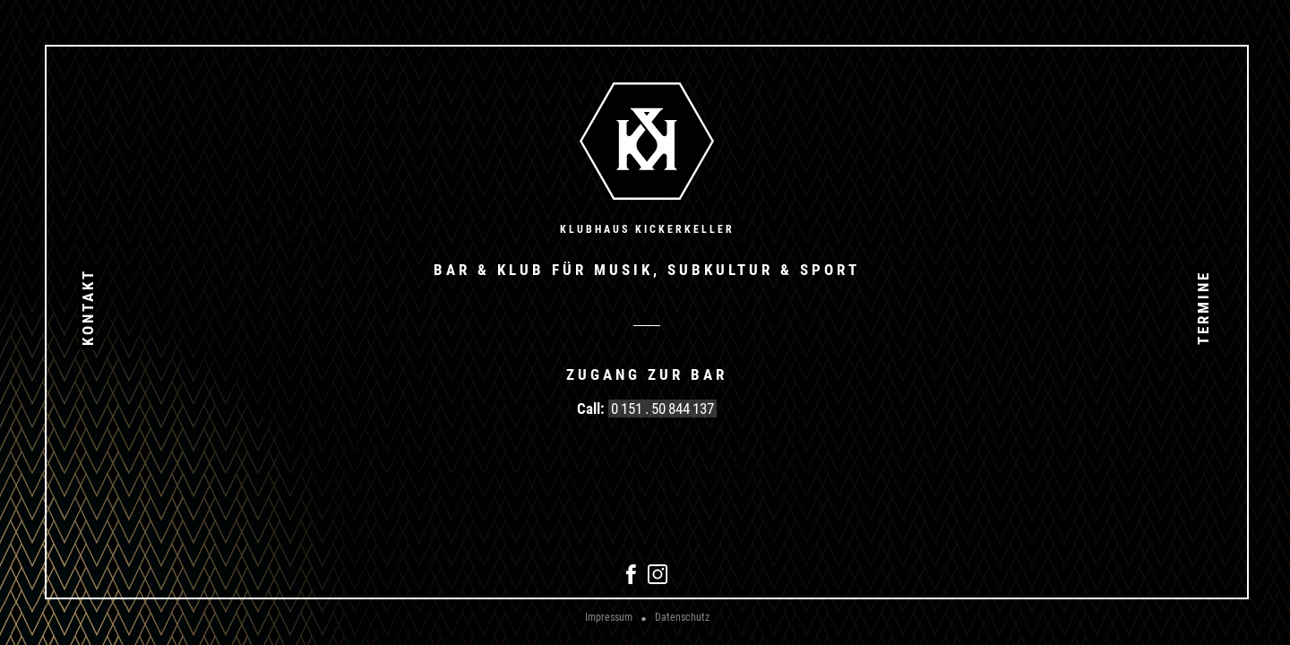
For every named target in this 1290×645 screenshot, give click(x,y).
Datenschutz (682, 617)
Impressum (608, 617)
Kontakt (88, 307)
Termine (1203, 307)
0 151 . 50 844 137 (662, 408)
